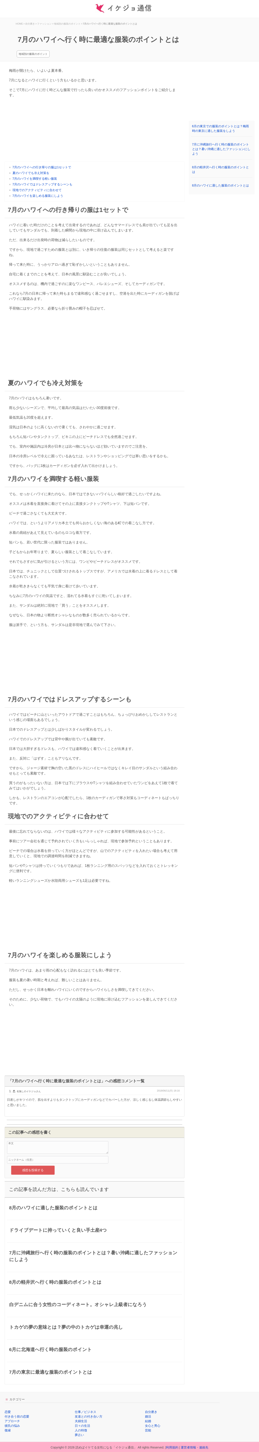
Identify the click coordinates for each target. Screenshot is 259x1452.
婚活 (148, 1416)
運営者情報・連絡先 (194, 1447)
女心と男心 (152, 1425)
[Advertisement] (94, 130)
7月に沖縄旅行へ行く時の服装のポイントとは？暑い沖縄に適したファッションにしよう (221, 149)
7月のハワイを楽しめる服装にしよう (38, 195)
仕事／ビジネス (85, 1412)
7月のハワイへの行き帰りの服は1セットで (42, 167)
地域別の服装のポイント (33, 54)
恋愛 (8, 1412)
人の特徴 (81, 1430)
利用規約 (172, 1447)
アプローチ (12, 1421)
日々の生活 (82, 1425)
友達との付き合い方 (88, 1416)
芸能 (148, 1430)
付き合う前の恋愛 (17, 1416)
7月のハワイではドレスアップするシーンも (43, 184)
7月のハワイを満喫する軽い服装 (35, 178)
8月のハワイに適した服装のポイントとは (220, 185)
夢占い (79, 1435)
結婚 (148, 1421)
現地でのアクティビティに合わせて (37, 190)
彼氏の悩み (12, 1425)
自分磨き (151, 1412)
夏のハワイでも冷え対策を (31, 173)
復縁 (8, 1430)
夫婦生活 (81, 1421)
